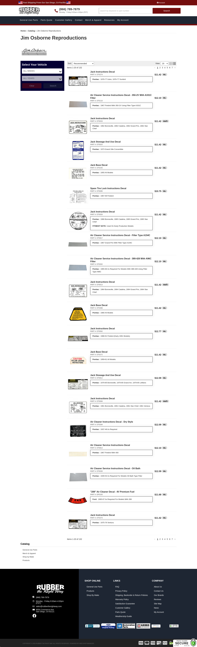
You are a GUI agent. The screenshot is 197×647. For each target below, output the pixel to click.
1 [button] (157, 68)
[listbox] (42, 71)
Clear (31, 86)
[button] (140, 11)
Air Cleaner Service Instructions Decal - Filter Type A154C (120, 235)
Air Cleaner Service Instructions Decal (110, 445)
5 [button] (167, 68)
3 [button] (162, 68)
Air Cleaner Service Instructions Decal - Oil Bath (115, 468)
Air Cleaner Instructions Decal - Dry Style (111, 422)
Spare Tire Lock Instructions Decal (108, 188)
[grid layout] (170, 63)
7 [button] (172, 68)
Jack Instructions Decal (102, 72)
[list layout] (174, 63)
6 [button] (169, 68)
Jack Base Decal (98, 165)
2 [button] (160, 68)
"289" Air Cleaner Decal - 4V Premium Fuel (112, 492)
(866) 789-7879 (42, 597)
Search (53, 86)
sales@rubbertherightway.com (49, 606)
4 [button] (164, 68)
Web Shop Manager (86, 643)
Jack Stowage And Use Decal (105, 142)
